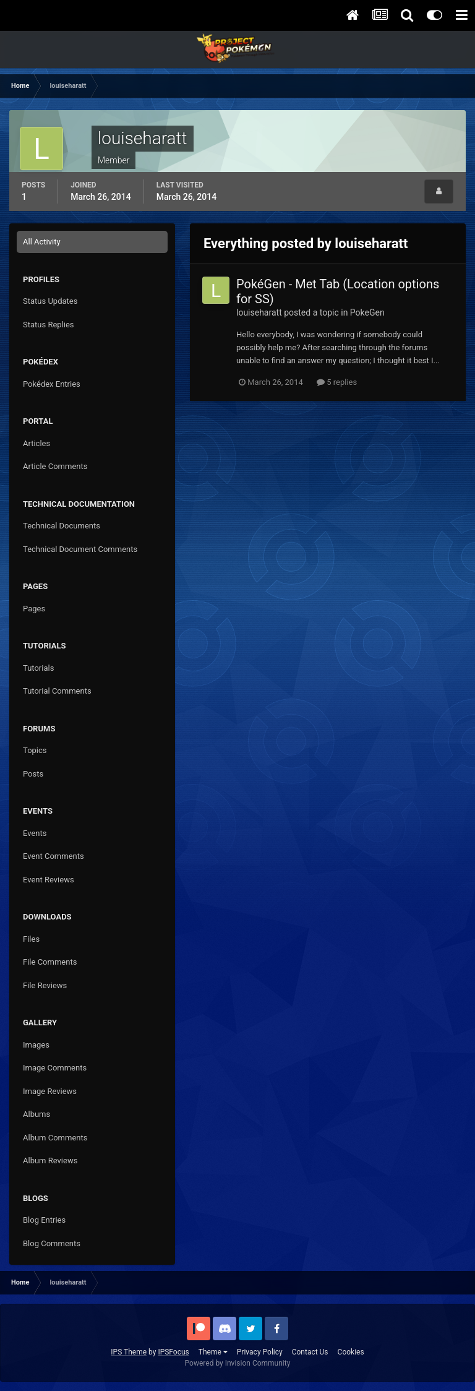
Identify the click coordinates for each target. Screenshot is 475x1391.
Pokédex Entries (51, 384)
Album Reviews (50, 1160)
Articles (36, 443)
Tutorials (38, 668)
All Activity (42, 241)
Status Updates (50, 301)
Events (34, 833)
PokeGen (367, 312)
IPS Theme (129, 1352)
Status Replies (48, 324)
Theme (213, 1352)
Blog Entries (44, 1220)
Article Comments (55, 466)
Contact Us (310, 1352)
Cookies (351, 1352)
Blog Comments (51, 1243)
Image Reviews (50, 1091)
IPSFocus (173, 1352)
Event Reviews (48, 879)
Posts (33, 773)
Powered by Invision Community (238, 1363)
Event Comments (53, 856)
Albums (36, 1114)
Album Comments (55, 1137)
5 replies (337, 382)
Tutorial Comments (57, 691)
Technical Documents (61, 525)
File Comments (50, 962)
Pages (34, 608)
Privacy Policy (260, 1352)
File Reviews (45, 985)
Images (36, 1044)
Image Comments (55, 1067)
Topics (35, 750)
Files (31, 939)
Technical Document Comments (80, 549)
